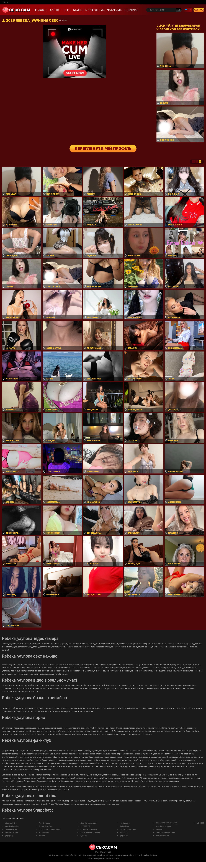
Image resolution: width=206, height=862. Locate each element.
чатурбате (114, 9)
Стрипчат (131, 9)
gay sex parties (11, 829)
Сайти (54, 9)
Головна (41, 9)
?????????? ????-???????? (166, 823)
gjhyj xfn (83, 836)
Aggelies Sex (44, 832)
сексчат (5, 2)
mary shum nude (162, 836)
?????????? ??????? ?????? (50, 829)
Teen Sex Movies (11, 832)
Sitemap (159, 829)
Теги (67, 9)
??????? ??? (85, 826)
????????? (124, 832)
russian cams (125, 823)
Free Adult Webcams (128, 829)
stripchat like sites (12, 826)
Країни (78, 9)
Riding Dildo (124, 826)
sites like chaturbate (88, 823)
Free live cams (44, 823)
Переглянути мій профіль (103, 148)
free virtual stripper (163, 826)
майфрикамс (95, 9)
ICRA (109, 852)
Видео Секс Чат (45, 826)
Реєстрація (199, 10)
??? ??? (42, 836)
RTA (97, 852)
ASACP (103, 852)
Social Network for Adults (90, 832)
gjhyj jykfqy (9, 836)
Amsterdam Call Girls (88, 829)
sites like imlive (11, 823)
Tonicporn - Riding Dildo (165, 832)
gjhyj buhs (124, 836)
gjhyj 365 (200, 823)
